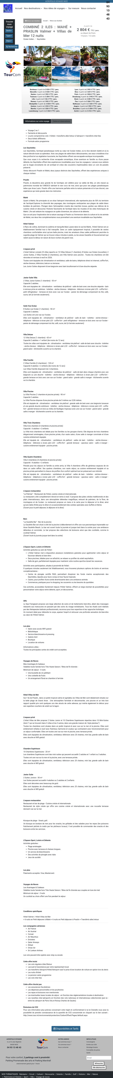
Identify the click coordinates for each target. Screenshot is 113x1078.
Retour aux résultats (56, 21)
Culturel (40, 1074)
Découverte (49, 1074)
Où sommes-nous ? (64, 1044)
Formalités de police (93, 1050)
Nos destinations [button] (33, 8)
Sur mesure (73, 8)
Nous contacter (88, 8)
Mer (88, 1074)
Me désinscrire (99, 1067)
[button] (9, 31)
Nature (95, 1074)
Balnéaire (23, 1074)
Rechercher (11, 47)
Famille (68, 1074)
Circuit (31, 1074)
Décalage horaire (92, 1047)
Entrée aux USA (91, 1044)
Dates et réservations (61, 121)
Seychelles (41, 39)
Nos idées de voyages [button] (55, 8)
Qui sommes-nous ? (64, 1042)
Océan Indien (28, 39)
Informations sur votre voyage (37, 121)
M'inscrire (99, 1063)
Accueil (18, 8)
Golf (74, 1074)
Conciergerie (90, 1042)
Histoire (82, 1074)
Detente (59, 1074)
